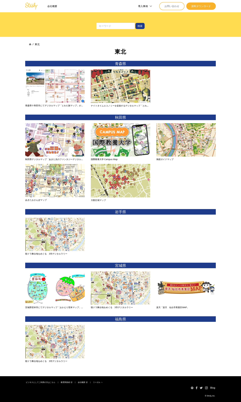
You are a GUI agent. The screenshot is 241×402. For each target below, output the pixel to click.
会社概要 (52, 6)
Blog (212, 387)
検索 (140, 26)
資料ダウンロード (201, 6)
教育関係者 (66, 382)
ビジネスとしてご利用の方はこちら (40, 382)
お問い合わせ (171, 6)
